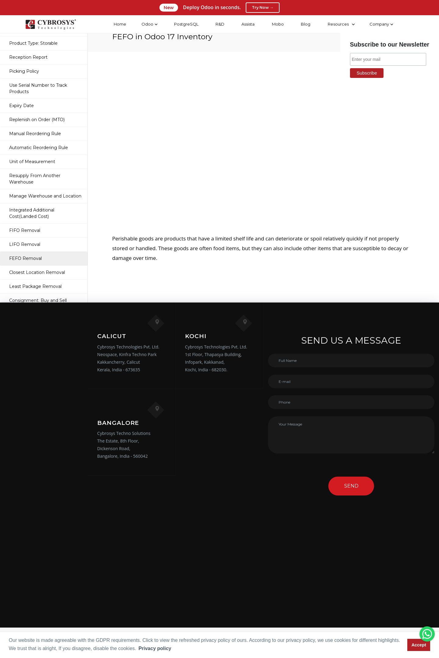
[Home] (50, 24)
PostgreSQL (185, 24)
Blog (305, 24)
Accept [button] (419, 644)
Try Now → (262, 7)
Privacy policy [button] (154, 648)
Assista (247, 24)
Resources (337, 24)
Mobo (278, 24)
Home (119, 24)
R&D (219, 24)
